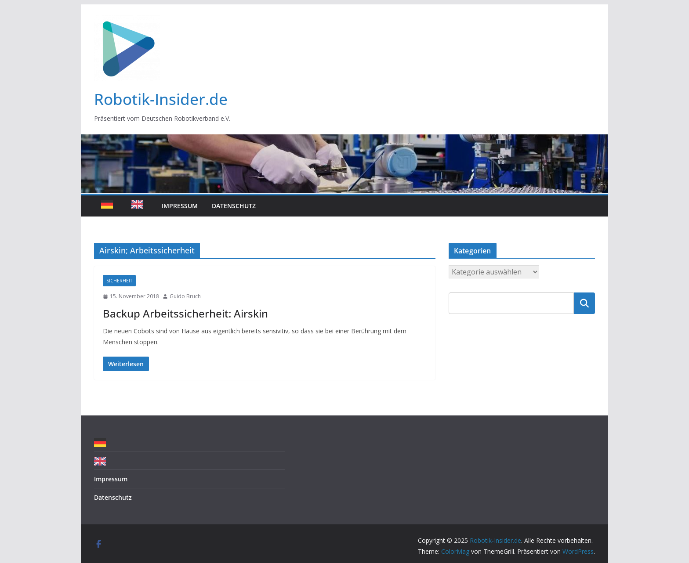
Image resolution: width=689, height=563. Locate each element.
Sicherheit (119, 281)
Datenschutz (234, 206)
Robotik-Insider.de (161, 99)
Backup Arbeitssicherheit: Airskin (185, 313)
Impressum (180, 206)
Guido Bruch (185, 296)
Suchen (584, 303)
